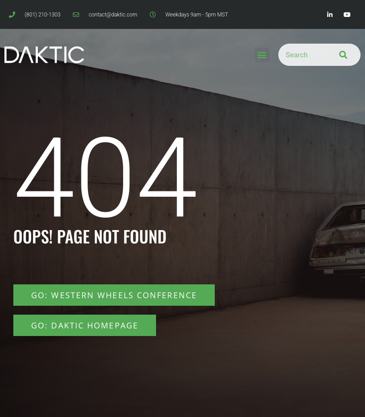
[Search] (341, 55)
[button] (262, 55)
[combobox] (300, 55)
